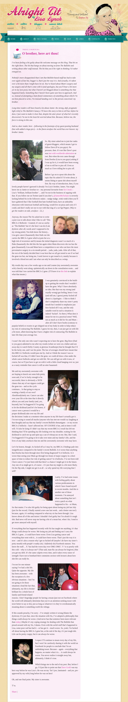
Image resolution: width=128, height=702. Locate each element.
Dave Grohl (66, 667)
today (18, 622)
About (26, 39)
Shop (69, 39)
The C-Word (42, 39)
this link (64, 271)
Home (13, 39)
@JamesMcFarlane (61, 196)
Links (81, 39)
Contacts (95, 39)
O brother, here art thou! (40, 53)
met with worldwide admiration (61, 153)
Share (14, 692)
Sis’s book (67, 190)
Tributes (111, 39)
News (57, 39)
